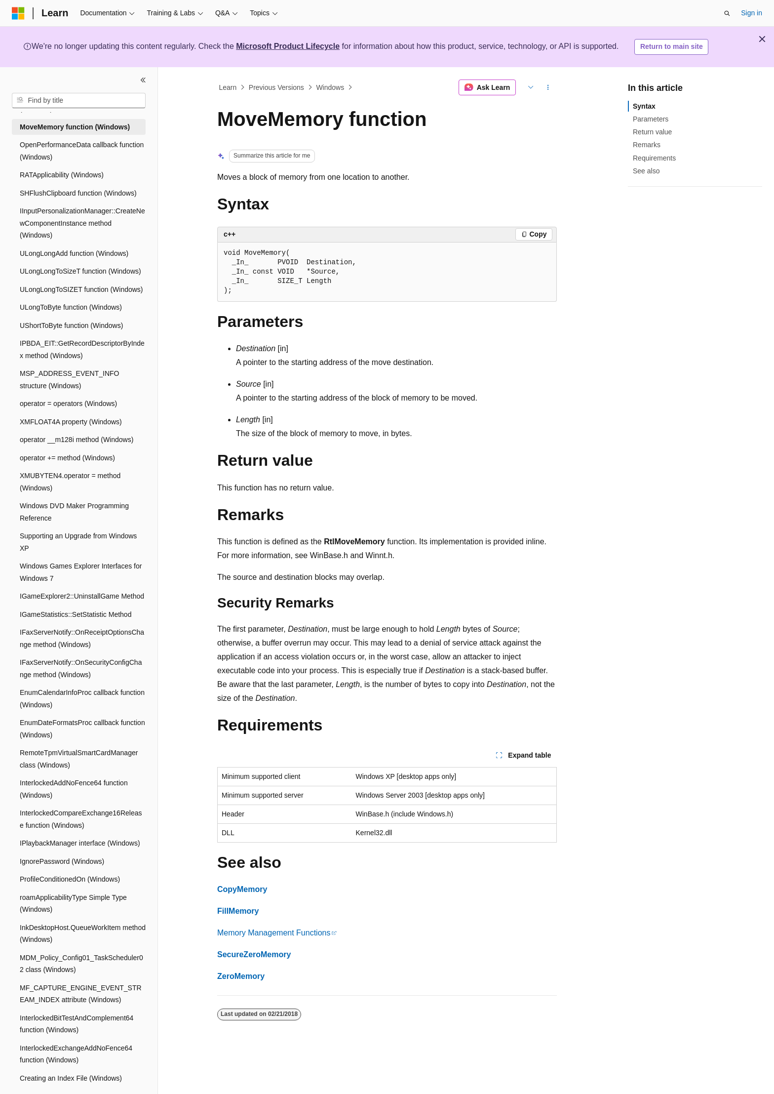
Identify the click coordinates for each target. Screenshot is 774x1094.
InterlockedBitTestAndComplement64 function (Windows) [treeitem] (76, 1024)
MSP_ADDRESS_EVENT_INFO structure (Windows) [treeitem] (69, 379)
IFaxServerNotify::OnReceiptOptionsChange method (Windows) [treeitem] (82, 638)
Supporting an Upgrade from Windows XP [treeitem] (78, 542)
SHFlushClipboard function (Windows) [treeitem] (78, 193)
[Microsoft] (18, 13)
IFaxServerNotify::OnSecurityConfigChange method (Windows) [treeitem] (81, 668)
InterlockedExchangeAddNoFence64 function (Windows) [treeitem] (76, 1054)
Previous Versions (276, 87)
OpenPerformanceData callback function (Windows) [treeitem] (82, 151)
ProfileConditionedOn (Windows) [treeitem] (70, 879)
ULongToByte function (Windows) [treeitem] (71, 307)
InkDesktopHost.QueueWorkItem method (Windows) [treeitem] (83, 934)
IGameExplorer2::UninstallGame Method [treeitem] (82, 596)
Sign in (751, 13)
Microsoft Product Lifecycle (288, 46)
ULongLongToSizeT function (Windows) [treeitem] (80, 271)
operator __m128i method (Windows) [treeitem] (76, 440)
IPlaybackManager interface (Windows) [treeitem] (80, 843)
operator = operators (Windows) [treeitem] (68, 403)
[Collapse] (143, 80)
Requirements (654, 158)
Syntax (644, 106)
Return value (652, 132)
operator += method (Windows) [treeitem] (67, 458)
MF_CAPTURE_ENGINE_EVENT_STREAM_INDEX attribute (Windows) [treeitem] (81, 994)
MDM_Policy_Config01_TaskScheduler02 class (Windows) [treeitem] (81, 964)
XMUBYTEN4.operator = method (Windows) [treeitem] (70, 482)
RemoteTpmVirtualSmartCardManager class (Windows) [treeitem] (79, 759)
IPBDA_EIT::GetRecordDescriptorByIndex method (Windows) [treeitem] (82, 349)
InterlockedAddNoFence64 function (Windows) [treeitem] (74, 789)
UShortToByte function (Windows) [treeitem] (71, 325)
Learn (228, 87)
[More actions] (548, 87)
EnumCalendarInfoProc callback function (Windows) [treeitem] (82, 699)
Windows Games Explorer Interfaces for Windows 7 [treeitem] (81, 572)
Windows (330, 87)
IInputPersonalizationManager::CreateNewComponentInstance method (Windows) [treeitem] (82, 223)
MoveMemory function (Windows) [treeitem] (75, 127)
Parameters (650, 119)
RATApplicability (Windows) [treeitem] (62, 175)
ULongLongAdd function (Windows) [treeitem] (74, 253)
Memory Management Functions (273, 933)
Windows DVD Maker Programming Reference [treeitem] (74, 512)
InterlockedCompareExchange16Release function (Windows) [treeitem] (81, 819)
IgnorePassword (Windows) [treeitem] (62, 861)
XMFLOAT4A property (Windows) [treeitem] (71, 422)
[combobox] (79, 101)
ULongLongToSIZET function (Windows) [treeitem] (81, 289)
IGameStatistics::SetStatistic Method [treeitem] (75, 614)
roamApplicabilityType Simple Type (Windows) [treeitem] (73, 903)
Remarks (646, 145)
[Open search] (727, 13)
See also (646, 171)
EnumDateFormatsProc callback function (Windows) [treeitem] (82, 729)
